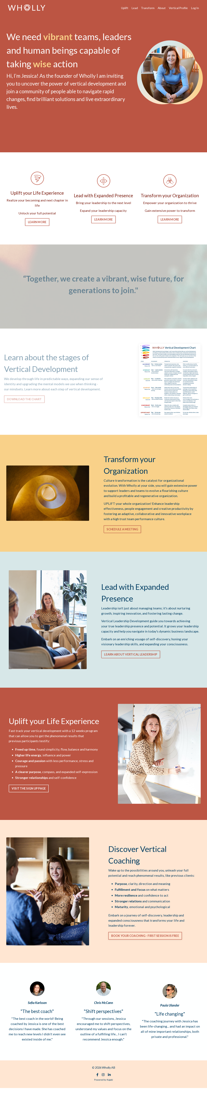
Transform (147, 8)
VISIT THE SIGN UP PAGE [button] (29, 789)
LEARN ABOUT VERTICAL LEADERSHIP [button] (130, 657)
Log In (195, 8)
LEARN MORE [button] (37, 222)
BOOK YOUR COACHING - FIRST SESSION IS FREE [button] (145, 941)
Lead (134, 8)
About (162, 8)
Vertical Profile (178, 8)
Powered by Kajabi (103, 1085)
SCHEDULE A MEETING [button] (122, 529)
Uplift (124, 8)
